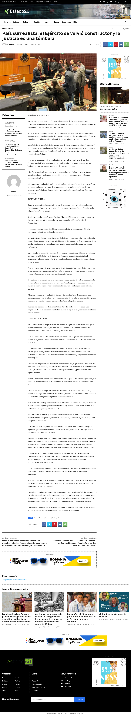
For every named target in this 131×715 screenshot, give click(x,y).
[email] (52, 699)
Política (111, 115)
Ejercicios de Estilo (108, 109)
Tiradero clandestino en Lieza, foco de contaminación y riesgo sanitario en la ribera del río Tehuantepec (118, 137)
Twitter (67, 684)
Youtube (68, 686)
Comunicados (71, 624)
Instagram (68, 681)
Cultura (102, 106)
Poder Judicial (56, 518)
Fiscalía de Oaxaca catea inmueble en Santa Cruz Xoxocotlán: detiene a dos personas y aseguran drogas (13, 149)
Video (4, 690)
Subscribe (79, 699)
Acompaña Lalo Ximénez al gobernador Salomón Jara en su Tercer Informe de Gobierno (81, 618)
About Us (35, 681)
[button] (126, 22)
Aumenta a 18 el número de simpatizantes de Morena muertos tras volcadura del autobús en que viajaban (13, 131)
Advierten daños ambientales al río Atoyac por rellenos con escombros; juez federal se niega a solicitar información (119, 154)
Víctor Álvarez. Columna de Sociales (112, 615)
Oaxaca (47, 518)
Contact (35, 690)
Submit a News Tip (38, 687)
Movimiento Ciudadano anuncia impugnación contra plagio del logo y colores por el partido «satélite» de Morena (118, 121)
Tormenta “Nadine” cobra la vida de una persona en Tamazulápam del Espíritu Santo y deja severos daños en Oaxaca (74, 543)
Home (34, 678)
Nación (4, 678)
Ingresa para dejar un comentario (15, 580)
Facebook (68, 678)
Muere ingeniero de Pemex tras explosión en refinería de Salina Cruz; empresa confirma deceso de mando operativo (119, 172)
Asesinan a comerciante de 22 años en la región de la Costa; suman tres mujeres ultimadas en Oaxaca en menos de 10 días (48, 619)
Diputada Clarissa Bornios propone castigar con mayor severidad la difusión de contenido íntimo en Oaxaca (16, 618)
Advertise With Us (38, 684)
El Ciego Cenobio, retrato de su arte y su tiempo (13, 164)
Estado (111, 131)
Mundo (4, 684)
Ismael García (38, 518)
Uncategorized (7, 28)
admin (11, 44)
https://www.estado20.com (14, 195)
